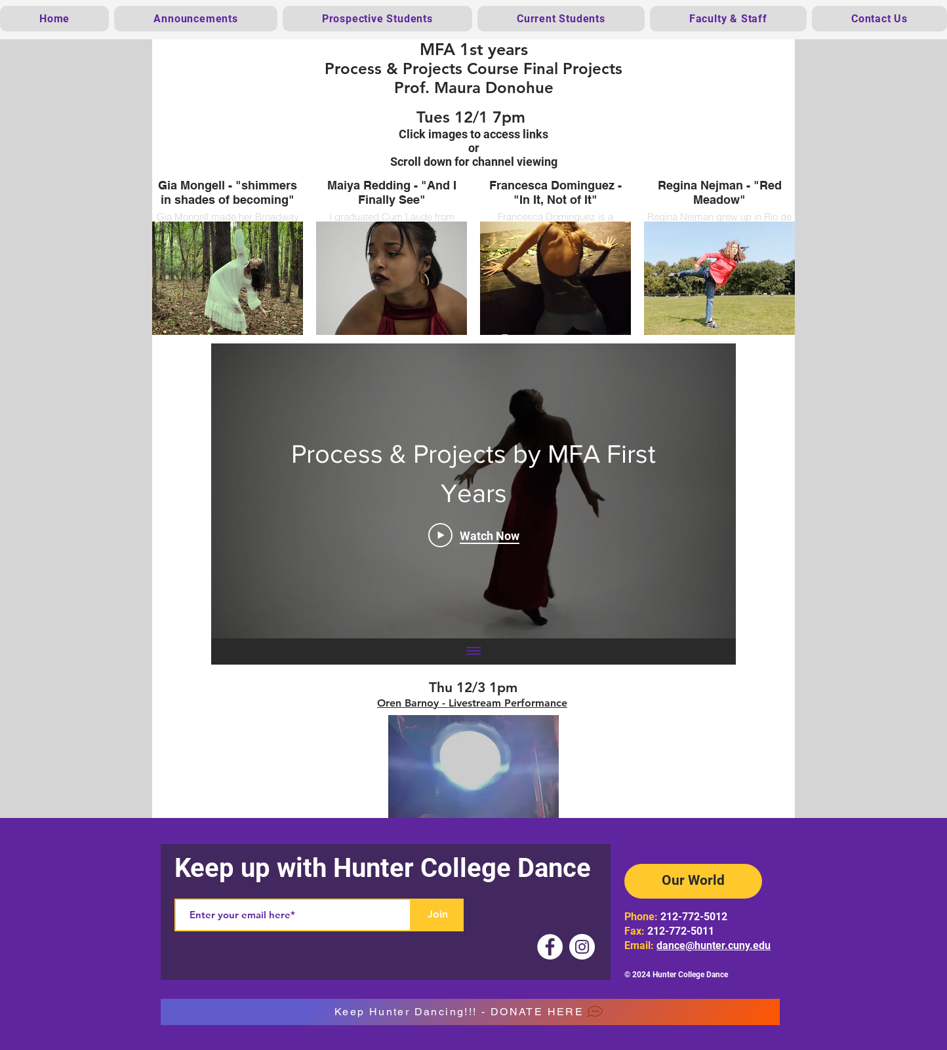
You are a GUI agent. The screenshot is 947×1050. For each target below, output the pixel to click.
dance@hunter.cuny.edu (713, 945)
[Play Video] (473, 535)
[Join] (437, 915)
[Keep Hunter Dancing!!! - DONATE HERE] (470, 1012)
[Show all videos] (473, 651)
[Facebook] (550, 947)
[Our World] (693, 881)
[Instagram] (582, 947)
